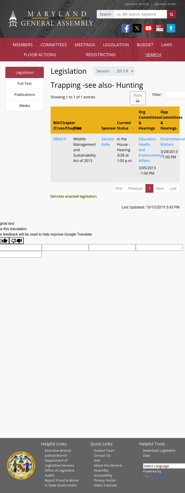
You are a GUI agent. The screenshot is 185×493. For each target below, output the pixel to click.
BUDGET (145, 44)
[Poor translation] (16, 240)
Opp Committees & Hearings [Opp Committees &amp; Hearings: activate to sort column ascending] (170, 120)
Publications (24, 94)
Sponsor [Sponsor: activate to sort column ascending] (107, 128)
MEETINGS (85, 44)
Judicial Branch (56, 455)
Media (24, 105)
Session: (103, 71)
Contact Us (102, 455)
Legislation (25, 72)
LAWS (166, 44)
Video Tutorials (105, 485)
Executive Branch (58, 450)
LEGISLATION (116, 44)
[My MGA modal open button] (159, 28)
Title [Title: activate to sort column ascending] (77, 128)
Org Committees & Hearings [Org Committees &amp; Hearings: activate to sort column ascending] (148, 120)
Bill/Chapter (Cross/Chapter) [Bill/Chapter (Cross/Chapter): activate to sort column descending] (62, 125)
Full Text (25, 83)
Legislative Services (136, 4)
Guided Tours (104, 450)
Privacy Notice (104, 480)
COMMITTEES (53, 44)
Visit (97, 460)
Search (105, 14)
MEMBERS (23, 44)
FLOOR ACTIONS (40, 54)
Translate (154, 476)
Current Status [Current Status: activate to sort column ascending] (124, 125)
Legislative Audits (165, 4)
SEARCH (153, 54)
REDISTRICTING (101, 54)
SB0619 (59, 139)
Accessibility (103, 475)
